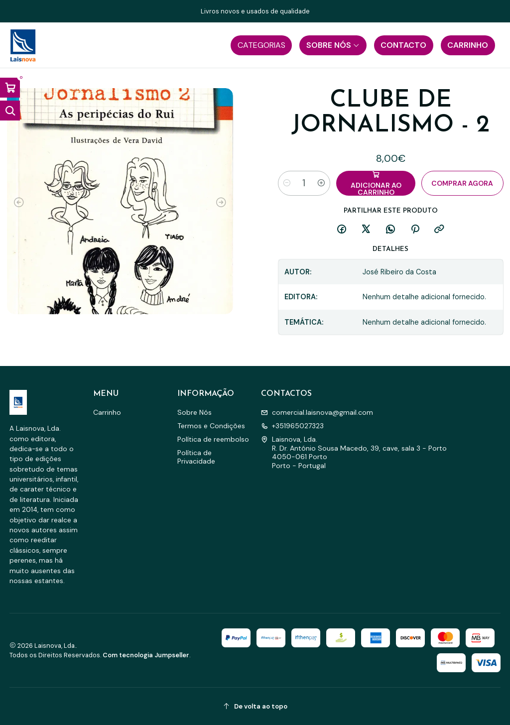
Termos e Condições (211, 425)
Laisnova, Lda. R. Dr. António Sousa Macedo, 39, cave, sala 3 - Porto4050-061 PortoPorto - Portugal (354, 452)
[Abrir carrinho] (10, 88)
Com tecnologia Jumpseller (146, 655)
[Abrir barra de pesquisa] (10, 111)
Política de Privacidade (196, 457)
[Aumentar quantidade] (321, 183)
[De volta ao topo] (255, 706)
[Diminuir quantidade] (286, 183)
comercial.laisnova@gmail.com (317, 412)
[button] (261, 45)
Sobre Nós (194, 412)
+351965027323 (292, 425)
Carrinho (107, 412)
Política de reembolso (213, 439)
